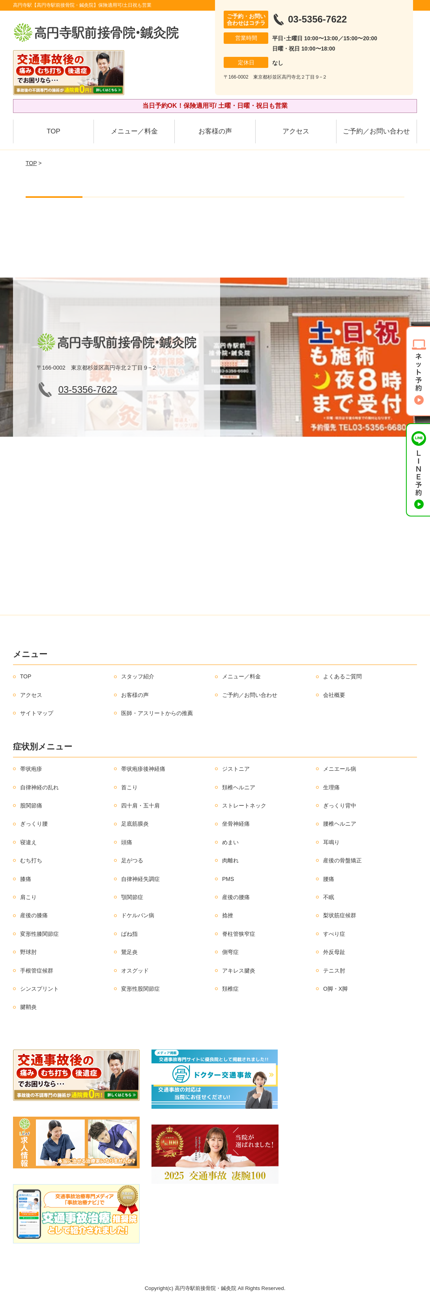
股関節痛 (31, 805)
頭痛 (126, 842)
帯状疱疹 (31, 769)
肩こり (28, 897)
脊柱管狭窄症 (238, 934)
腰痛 (328, 879)
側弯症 (230, 952)
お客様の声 (215, 131)
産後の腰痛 (236, 897)
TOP (53, 131)
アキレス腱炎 (238, 970)
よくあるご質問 (342, 676)
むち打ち (31, 860)
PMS (228, 879)
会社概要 (334, 695)
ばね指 (129, 934)
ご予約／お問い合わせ (376, 131)
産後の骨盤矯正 (342, 860)
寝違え (28, 842)
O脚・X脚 (335, 989)
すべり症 (334, 934)
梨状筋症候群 (339, 915)
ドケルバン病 (137, 915)
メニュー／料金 (134, 131)
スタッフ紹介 (137, 676)
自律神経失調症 (140, 879)
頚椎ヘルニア (238, 787)
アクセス (295, 131)
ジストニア (236, 769)
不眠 (328, 897)
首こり (129, 787)
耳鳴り (331, 842)
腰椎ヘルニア (339, 824)
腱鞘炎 (28, 1007)
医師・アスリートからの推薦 (157, 713)
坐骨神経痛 (236, 824)
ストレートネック (244, 805)
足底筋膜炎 (135, 824)
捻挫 (227, 915)
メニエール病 (339, 769)
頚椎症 (230, 989)
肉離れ (230, 860)
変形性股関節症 (140, 989)
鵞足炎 (129, 952)
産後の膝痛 (34, 915)
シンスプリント (39, 989)
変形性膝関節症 (39, 934)
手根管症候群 (36, 970)
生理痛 (331, 787)
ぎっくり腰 (34, 824)
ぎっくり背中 (339, 805)
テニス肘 (334, 970)
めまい (230, 842)
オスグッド (135, 970)
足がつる (132, 860)
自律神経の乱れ (39, 787)
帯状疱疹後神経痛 (143, 769)
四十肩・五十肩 (140, 805)
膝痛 (25, 879)
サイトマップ (36, 713)
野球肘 (28, 952)
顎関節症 (132, 897)
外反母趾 (334, 952)
